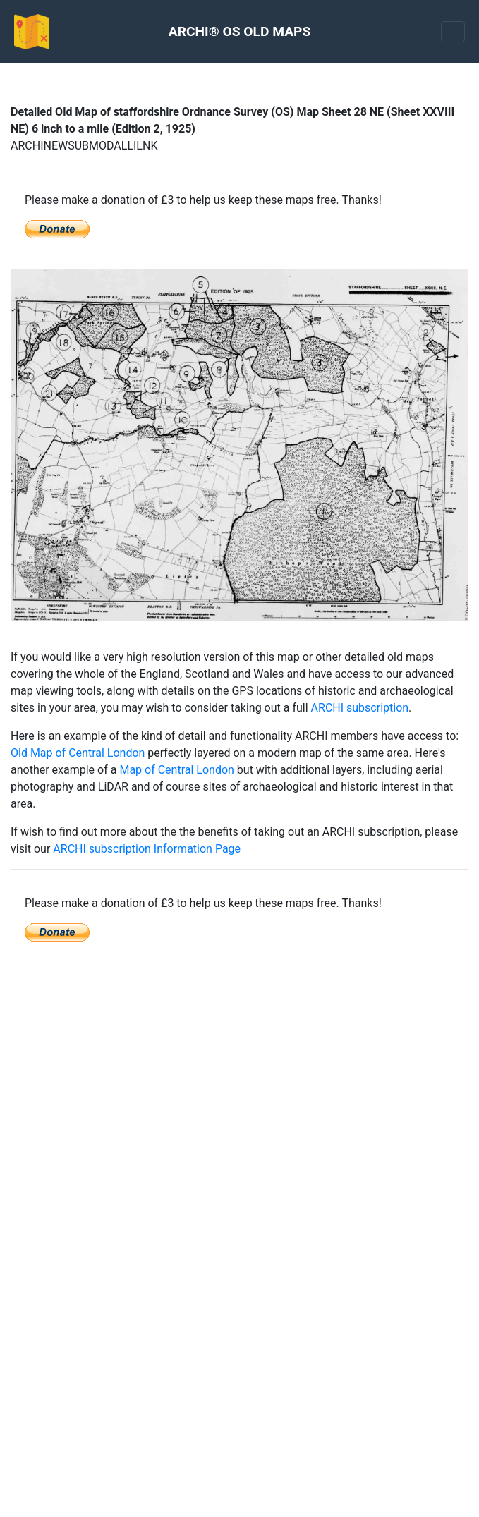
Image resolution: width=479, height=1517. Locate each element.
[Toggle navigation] (453, 31)
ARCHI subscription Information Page (147, 848)
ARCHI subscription (360, 707)
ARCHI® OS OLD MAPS (239, 31)
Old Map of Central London (78, 753)
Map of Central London (176, 769)
